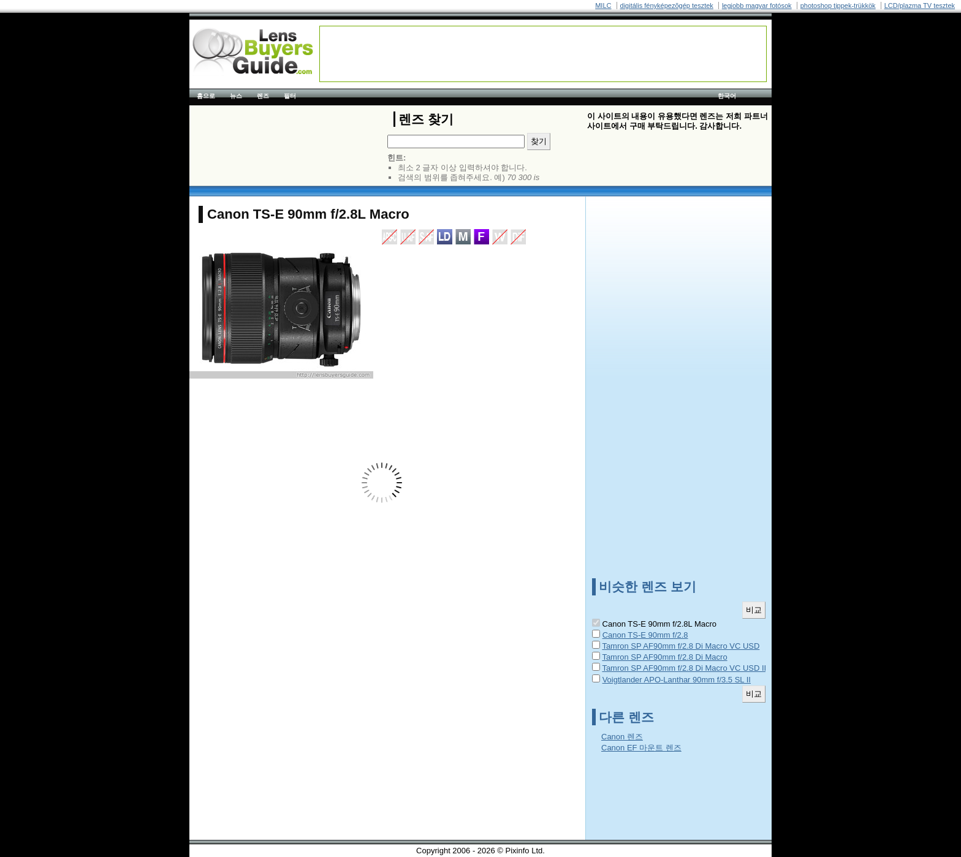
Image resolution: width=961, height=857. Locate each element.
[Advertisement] (543, 53)
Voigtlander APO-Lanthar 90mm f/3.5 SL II (676, 679)
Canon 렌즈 (622, 736)
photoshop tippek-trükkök (838, 5)
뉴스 (236, 95)
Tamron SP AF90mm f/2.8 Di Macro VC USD (680, 646)
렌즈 (263, 95)
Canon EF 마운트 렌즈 (641, 747)
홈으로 (206, 95)
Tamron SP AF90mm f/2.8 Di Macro (664, 657)
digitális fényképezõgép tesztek (666, 5)
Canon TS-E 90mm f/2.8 (645, 635)
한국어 (727, 95)
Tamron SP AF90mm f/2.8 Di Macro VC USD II (684, 668)
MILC (603, 5)
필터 (290, 95)
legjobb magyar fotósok (757, 5)
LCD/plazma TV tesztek (919, 5)
